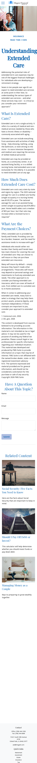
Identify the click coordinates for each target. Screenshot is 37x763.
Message (5, 418)
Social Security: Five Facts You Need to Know (17, 490)
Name (4, 393)
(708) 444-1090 (21, 731)
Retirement (18, 753)
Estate (18, 757)
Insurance (18, 760)
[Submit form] (6, 437)
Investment (18, 755)
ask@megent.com (18, 745)
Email (3, 406)
